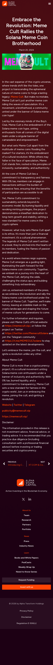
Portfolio (26, 529)
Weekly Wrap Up (26, 567)
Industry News (26, 546)
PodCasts (26, 562)
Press (26, 541)
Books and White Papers (26, 558)
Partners (26, 524)
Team (26, 515)
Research (26, 520)
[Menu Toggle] (49, 3)
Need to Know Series (26, 571)
